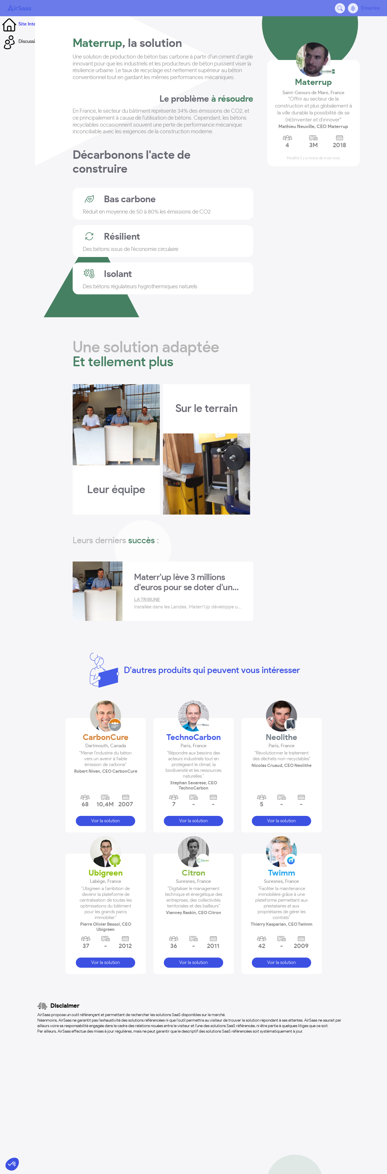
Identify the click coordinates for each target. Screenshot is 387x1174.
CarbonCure (106, 732)
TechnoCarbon (193, 732)
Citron (193, 868)
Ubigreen (106, 868)
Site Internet (22, 24)
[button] (105, 748)
